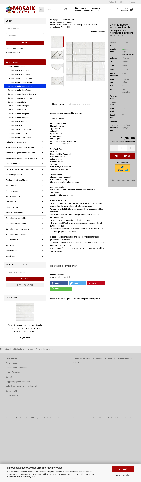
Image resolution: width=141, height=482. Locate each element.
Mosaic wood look (13, 196)
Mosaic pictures (12, 245)
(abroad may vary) (128, 54)
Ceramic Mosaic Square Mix (19, 74)
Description (58, 104)
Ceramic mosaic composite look (20, 98)
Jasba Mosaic (11, 251)
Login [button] (132, 2)
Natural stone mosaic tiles (16, 142)
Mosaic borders (12, 240)
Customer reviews (79, 104)
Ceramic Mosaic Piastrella (18, 110)
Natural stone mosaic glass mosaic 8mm (22, 158)
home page (83, 299)
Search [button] (112, 2)
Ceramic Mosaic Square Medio (20, 86)
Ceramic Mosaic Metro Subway (20, 90)
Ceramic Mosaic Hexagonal (18, 118)
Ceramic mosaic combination (19, 129)
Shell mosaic (11, 202)
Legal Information (13, 372)
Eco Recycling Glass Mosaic (17, 180)
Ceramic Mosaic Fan (16, 125)
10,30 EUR (25, 337)
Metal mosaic (11, 185)
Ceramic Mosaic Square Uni (18, 70)
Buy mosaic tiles (12, 391)
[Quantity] (122, 148)
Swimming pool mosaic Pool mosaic (20, 169)
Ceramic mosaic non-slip (17, 133)
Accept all (123, 469)
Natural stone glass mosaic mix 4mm (20, 147)
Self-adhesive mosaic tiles (16, 218)
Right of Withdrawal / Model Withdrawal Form (23, 386)
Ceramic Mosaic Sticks (17, 102)
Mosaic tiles (10, 256)
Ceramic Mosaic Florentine (18, 121)
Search (25, 279)
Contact (9, 377)
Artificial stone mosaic (14, 213)
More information (123, 475)
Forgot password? (13, 52)
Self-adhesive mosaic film (16, 224)
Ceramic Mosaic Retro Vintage (20, 137)
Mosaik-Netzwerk (98, 32)
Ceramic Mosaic (12, 62)
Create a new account (14, 49)
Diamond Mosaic (12, 207)
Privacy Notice (30, 477)
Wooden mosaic (12, 191)
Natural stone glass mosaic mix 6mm (20, 153)
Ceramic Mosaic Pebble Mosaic (20, 82)
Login (25, 43)
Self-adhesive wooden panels (17, 229)
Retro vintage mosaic (14, 175)
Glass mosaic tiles (13, 164)
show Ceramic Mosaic (16, 67)
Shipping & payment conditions (18, 382)
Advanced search (25, 285)
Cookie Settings (12, 395)
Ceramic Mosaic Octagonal (18, 114)
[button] (122, 2)
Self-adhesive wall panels (16, 234)
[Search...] (41, 9)
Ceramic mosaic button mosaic (20, 78)
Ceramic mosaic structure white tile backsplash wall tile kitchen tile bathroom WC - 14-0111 (25, 328)
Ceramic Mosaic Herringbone (19, 106)
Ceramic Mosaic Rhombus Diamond (22, 94)
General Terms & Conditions (16, 368)
